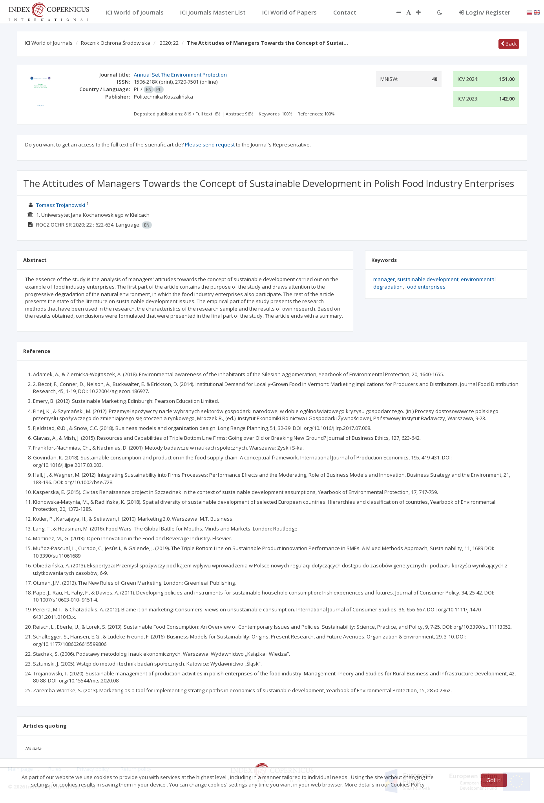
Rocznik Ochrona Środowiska (115, 42)
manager (384, 279)
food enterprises (425, 286)
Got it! (494, 780)
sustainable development (427, 279)
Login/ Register (484, 12)
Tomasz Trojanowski (60, 205)
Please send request (210, 144)
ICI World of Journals (49, 42)
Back (509, 43)
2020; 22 (169, 42)
